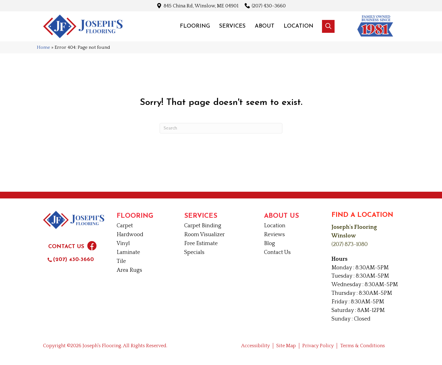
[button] (328, 26)
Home (43, 47)
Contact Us (66, 247)
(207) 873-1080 (350, 244)
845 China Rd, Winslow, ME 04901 (201, 5)
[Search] (221, 128)
